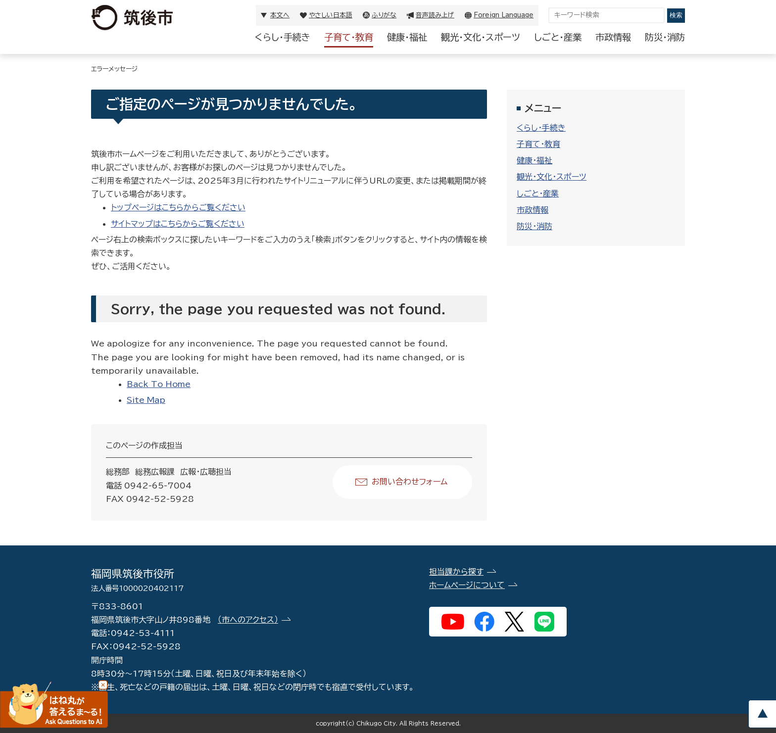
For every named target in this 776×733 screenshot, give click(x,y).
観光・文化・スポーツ (480, 37)
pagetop (762, 714)
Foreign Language (504, 15)
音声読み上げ (435, 15)
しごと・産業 (558, 37)
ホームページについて (467, 585)
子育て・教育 (348, 37)
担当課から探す (456, 572)
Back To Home (159, 384)
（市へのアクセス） (248, 620)
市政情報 (613, 37)
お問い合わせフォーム (409, 482)
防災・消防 (665, 37)
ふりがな (384, 15)
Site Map (146, 400)
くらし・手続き (282, 37)
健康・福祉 (407, 37)
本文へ (280, 15)
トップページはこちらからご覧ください (178, 207)
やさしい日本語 (330, 15)
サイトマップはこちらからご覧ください (177, 224)
